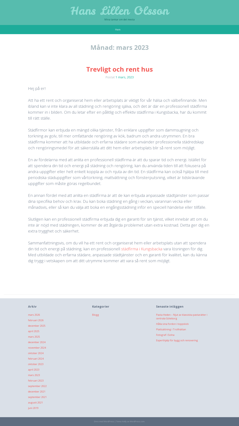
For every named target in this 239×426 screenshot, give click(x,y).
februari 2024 (36, 358)
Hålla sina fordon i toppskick (172, 324)
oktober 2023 (35, 364)
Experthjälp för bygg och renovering (177, 340)
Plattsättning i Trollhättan (171, 329)
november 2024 (37, 347)
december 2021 (36, 391)
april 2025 (33, 331)
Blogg (95, 314)
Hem (117, 29)
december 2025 (36, 325)
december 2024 (36, 342)
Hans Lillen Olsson (119, 10)
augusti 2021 (35, 402)
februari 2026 (36, 320)
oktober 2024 (35, 353)
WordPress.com (137, 421)
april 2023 (33, 369)
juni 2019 (33, 408)
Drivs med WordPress (104, 421)
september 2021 (37, 397)
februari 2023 (36, 380)
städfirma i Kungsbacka (141, 249)
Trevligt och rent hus (119, 69)
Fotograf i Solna (165, 335)
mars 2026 (34, 314)
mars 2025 (34, 336)
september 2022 (37, 386)
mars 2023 (34, 375)
